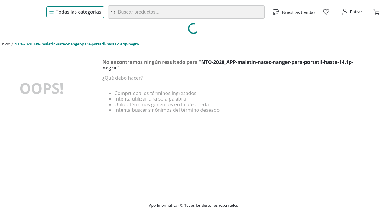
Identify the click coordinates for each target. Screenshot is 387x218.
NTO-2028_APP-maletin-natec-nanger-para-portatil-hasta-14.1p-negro (77, 44)
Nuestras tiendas (298, 12)
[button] (294, 12)
